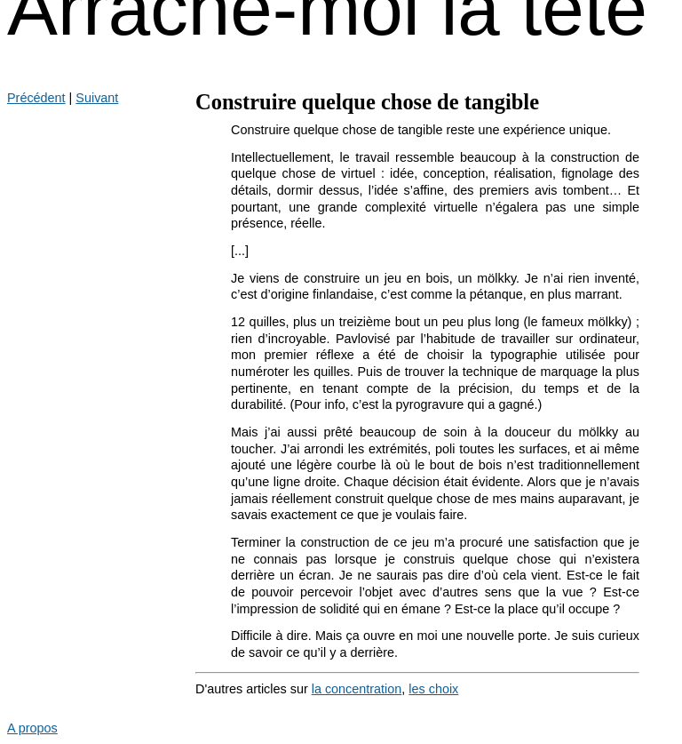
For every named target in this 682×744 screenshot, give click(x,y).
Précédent (36, 98)
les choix (433, 689)
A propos (32, 728)
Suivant (96, 98)
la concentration (357, 689)
